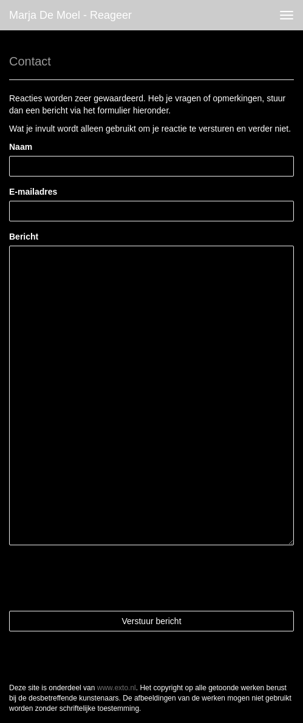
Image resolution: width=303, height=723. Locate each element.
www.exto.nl (116, 688)
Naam (20, 147)
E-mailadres (33, 192)
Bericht (23, 236)
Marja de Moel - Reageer (70, 15)
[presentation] (101, 578)
